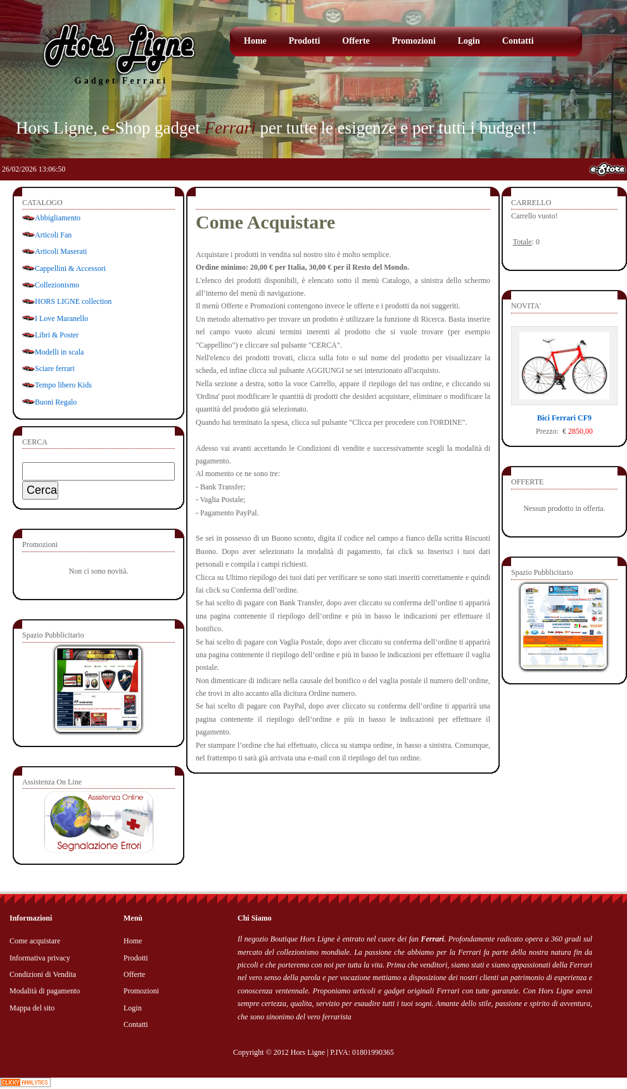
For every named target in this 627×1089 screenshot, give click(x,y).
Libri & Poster (57, 334)
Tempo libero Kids (63, 385)
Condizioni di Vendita (43, 974)
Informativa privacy (40, 958)
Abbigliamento (57, 217)
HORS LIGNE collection (73, 301)
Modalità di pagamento (45, 990)
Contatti (518, 41)
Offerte (356, 41)
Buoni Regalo (56, 402)
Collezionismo (57, 284)
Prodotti (304, 41)
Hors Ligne (308, 1052)
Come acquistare (35, 940)
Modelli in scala (59, 352)
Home (255, 41)
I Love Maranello (61, 318)
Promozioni (414, 41)
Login (469, 41)
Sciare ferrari (55, 368)
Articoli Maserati (61, 251)
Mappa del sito (32, 1008)
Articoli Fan (53, 234)
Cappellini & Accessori (70, 268)
